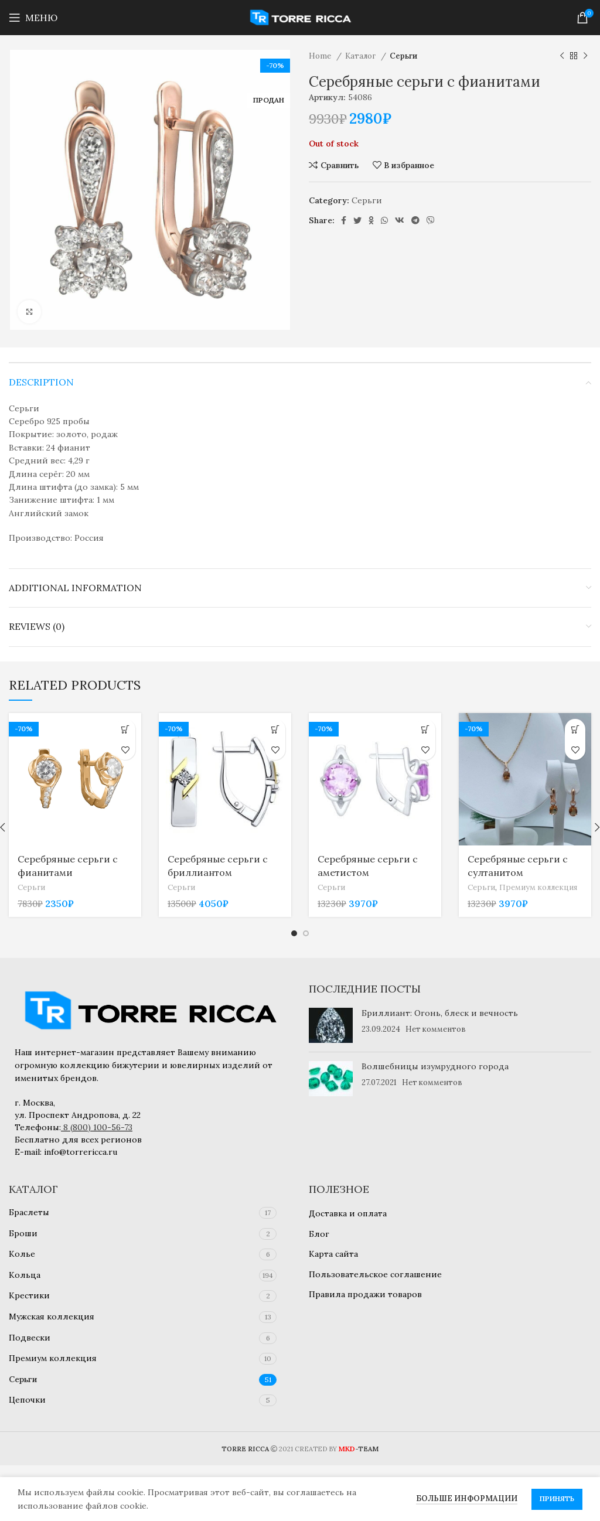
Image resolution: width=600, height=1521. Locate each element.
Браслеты (29, 1212)
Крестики (29, 1295)
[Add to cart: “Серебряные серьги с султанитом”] (575, 729)
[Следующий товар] (585, 56)
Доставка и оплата (348, 1213)
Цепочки (27, 1399)
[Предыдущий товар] (562, 56)
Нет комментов (435, 1029)
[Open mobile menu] (33, 17)
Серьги (403, 56)
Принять (557, 1498)
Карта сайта (333, 1254)
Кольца (24, 1275)
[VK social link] (399, 220)
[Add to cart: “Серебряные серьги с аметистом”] (425, 729)
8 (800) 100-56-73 (97, 1127)
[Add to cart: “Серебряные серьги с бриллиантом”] (275, 729)
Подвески (29, 1337)
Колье (22, 1254)
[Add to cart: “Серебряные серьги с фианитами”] (125, 729)
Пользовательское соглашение (375, 1274)
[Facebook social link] (344, 220)
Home (321, 56)
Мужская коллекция (51, 1316)
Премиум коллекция (538, 887)
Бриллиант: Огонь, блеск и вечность (440, 1013)
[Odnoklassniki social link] (371, 220)
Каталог (361, 56)
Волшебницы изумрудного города (435, 1066)
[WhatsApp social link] (384, 220)
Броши (23, 1233)
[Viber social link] (430, 220)
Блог (319, 1234)
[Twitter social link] (357, 220)
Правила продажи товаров (365, 1294)
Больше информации (466, 1498)
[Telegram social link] (415, 220)
